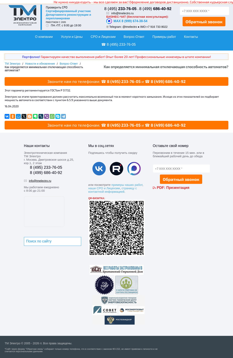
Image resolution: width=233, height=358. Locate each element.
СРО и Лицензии (103, 36)
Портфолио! (31, 57)
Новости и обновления (40, 63)
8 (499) (155, 8)
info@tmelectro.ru (122, 13)
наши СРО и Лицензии (104, 188)
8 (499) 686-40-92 (168, 81)
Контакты (191, 36)
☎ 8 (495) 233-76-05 (118, 44)
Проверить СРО (56, 7)
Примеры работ (164, 36)
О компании (44, 36)
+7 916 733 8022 (157, 26)
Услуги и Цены (72, 36)
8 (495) (120, 8)
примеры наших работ (126, 184)
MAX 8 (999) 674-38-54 (126, 21)
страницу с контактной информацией (112, 189)
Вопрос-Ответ (134, 36)
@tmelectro (129, 26)
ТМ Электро (12, 63)
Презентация (178, 188)
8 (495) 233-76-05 (124, 81)
